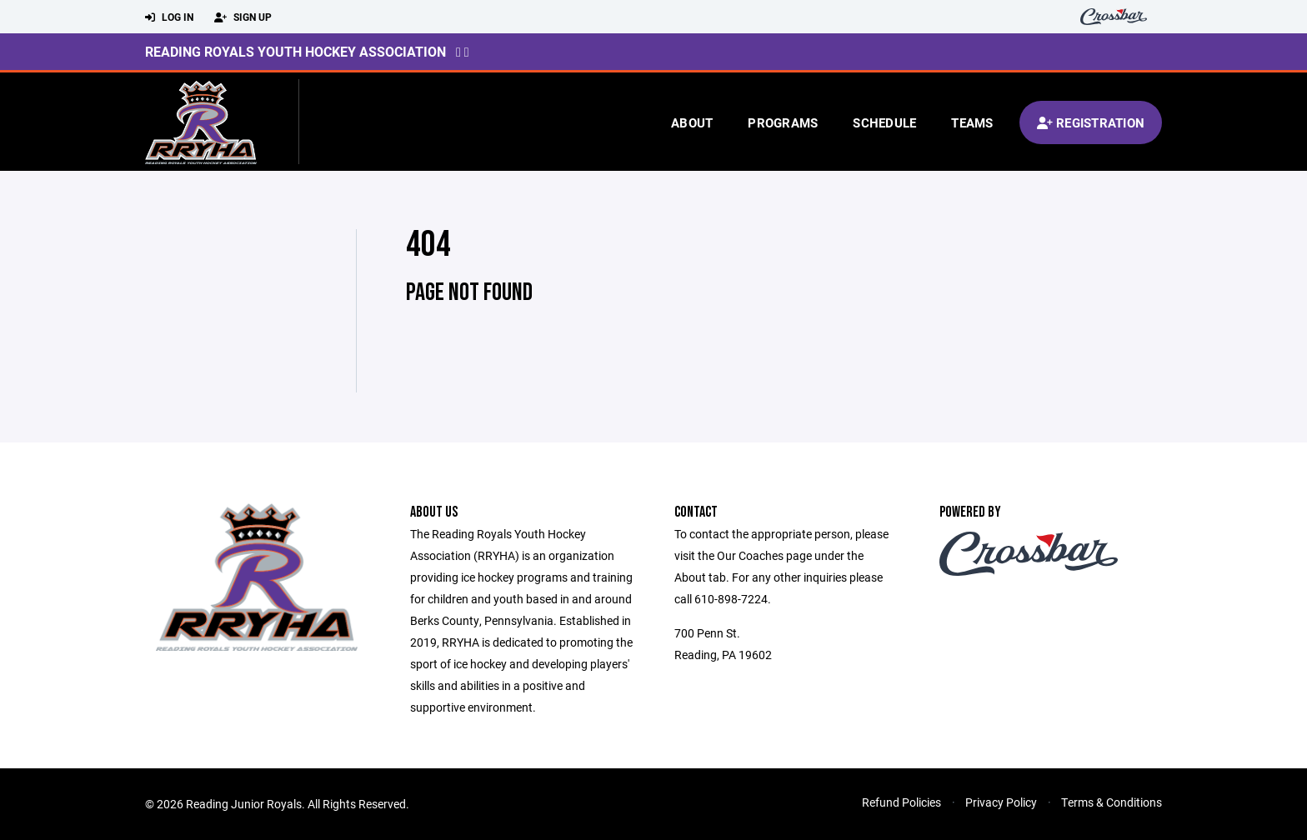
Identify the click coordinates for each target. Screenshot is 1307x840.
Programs (783, 122)
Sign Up (243, 17)
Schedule (884, 122)
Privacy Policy (1001, 802)
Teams (972, 122)
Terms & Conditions (1111, 802)
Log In (169, 17)
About (692, 122)
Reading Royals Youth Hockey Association (295, 51)
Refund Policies (901, 802)
